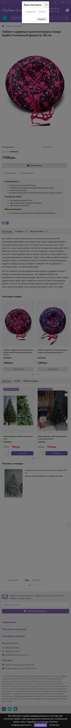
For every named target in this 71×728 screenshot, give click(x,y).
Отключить (54, 725)
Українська (30, 11)
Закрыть (42, 19)
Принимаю (40, 725)
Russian (42, 11)
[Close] (46, 4)
